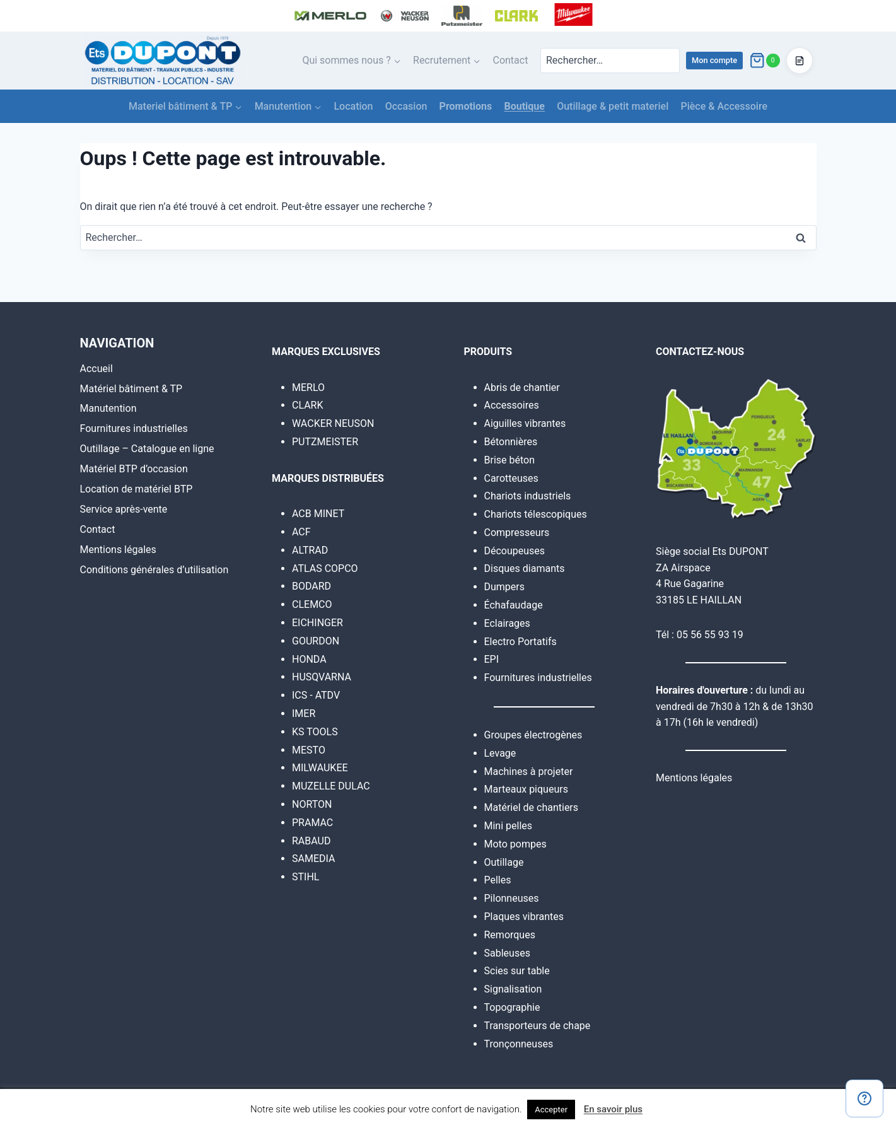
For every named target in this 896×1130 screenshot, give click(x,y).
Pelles (497, 880)
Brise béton (509, 460)
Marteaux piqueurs (526, 789)
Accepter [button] (551, 1109)
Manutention (108, 408)
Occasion (406, 106)
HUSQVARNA (321, 677)
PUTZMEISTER (325, 442)
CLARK (307, 405)
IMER (303, 713)
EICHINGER (317, 623)
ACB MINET (318, 514)
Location (353, 106)
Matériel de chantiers (531, 807)
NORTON (312, 804)
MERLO (308, 387)
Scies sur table (517, 971)
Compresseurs (517, 533)
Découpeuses (514, 551)
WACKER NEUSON (333, 423)
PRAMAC (312, 823)
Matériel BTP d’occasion (134, 469)
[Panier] (764, 60)
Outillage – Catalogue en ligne (147, 449)
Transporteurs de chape (537, 1026)
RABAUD (311, 841)
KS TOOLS (315, 732)
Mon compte (714, 60)
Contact (510, 60)
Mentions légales (118, 550)
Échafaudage (513, 605)
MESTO (308, 750)
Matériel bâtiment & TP (131, 389)
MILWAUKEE (320, 768)
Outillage (504, 862)
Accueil (96, 369)
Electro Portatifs (520, 642)
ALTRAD (310, 550)
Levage (500, 753)
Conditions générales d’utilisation (154, 570)
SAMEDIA (313, 859)
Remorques (509, 935)
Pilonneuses (511, 898)
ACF (301, 532)
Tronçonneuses (519, 1044)
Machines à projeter (528, 772)
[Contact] (864, 1098)
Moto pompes (515, 844)
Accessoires (511, 405)
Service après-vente (124, 509)
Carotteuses (511, 478)
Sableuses (507, 953)
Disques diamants (524, 568)
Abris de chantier (522, 387)
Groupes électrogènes (533, 735)
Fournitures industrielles (134, 428)
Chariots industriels (527, 496)
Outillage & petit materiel (612, 106)
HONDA (309, 659)
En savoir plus (613, 1109)
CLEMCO (312, 604)
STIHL (305, 877)
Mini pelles (508, 826)
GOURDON (315, 641)
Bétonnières (511, 442)
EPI (491, 659)
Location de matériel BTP (136, 489)
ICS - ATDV (316, 695)
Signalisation (513, 989)
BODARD (311, 586)
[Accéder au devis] (799, 60)
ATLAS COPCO (325, 568)
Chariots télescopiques (535, 514)
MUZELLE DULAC (331, 786)
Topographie (512, 1007)
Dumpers (504, 587)
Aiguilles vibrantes (525, 423)
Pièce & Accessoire (723, 106)
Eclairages (507, 623)
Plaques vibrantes (524, 917)
